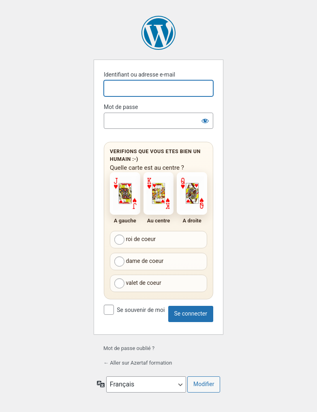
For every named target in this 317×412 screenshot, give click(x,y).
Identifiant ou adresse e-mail (139, 74)
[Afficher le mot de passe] (205, 121)
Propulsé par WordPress (158, 33)
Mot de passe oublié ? (128, 348)
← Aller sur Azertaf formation (137, 363)
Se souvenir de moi (141, 310)
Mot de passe (121, 107)
